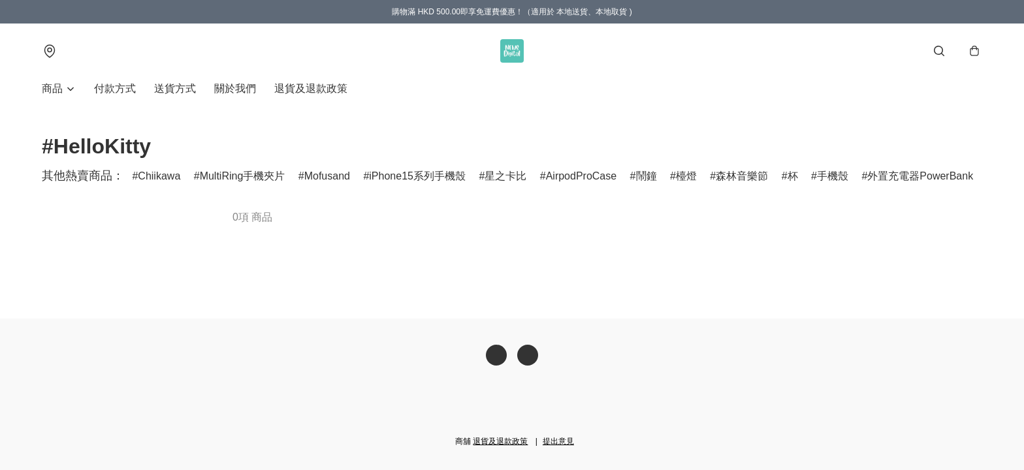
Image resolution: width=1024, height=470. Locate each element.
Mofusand (327, 175)
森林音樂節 (742, 175)
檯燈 (686, 175)
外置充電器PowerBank (920, 175)
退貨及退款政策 (310, 88)
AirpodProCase (581, 175)
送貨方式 (175, 88)
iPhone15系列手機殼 (417, 175)
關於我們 (235, 88)
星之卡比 (505, 175)
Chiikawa (159, 175)
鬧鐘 (646, 175)
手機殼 (832, 175)
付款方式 (115, 88)
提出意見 (558, 441)
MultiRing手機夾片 (242, 175)
